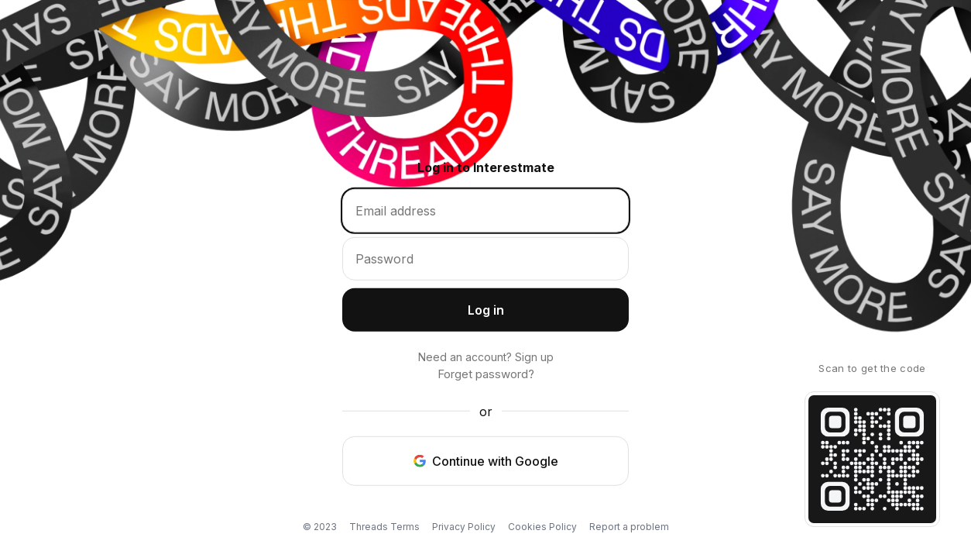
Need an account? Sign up (486, 356)
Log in (497, 314)
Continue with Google (485, 460)
